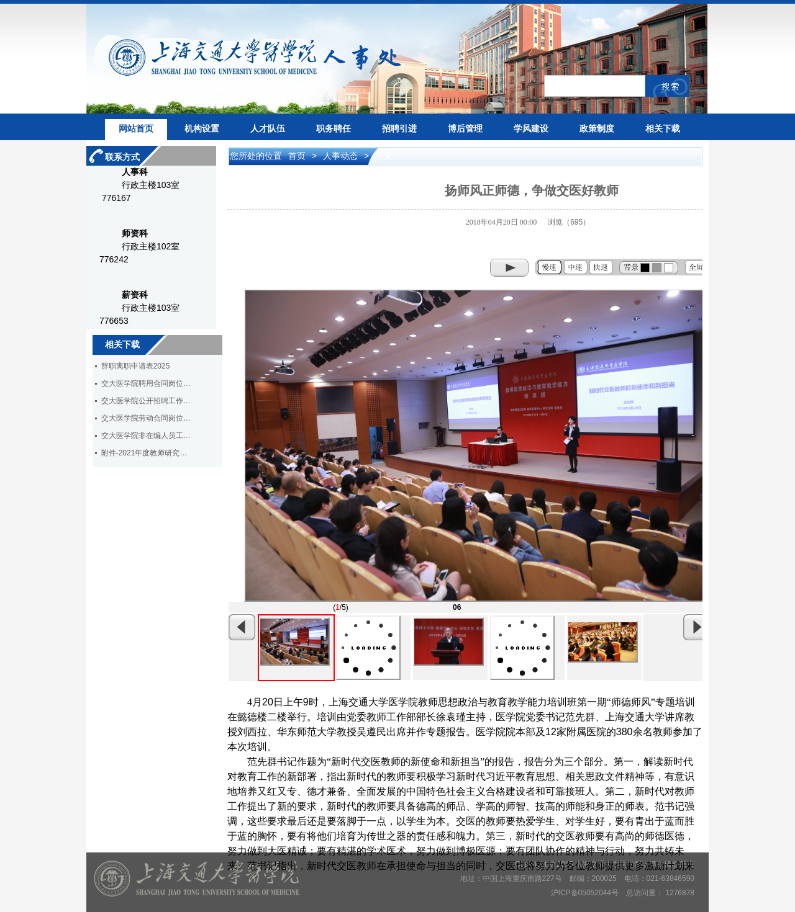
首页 (298, 156)
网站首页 (136, 128)
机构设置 (201, 128)
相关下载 (662, 128)
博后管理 (465, 128)
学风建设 (531, 128)
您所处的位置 (256, 156)
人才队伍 (267, 128)
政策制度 (596, 128)
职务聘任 (333, 128)
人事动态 (341, 156)
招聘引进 (399, 128)
